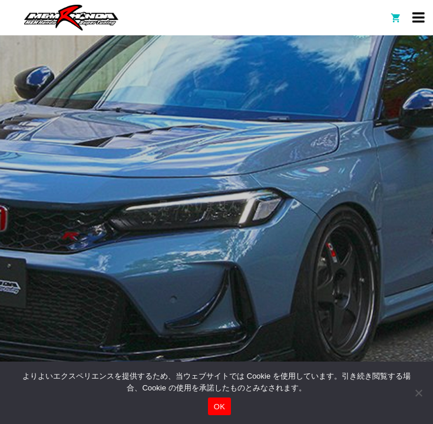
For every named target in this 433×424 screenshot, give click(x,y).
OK (219, 406)
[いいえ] (418, 393)
